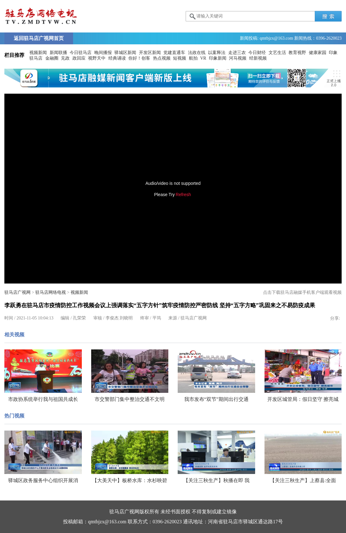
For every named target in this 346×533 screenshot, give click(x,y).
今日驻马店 (80, 52)
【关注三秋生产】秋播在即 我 (216, 480)
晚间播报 (103, 52)
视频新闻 (38, 52)
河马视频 (237, 58)
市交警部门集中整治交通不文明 (130, 399)
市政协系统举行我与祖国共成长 (43, 399)
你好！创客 (139, 58)
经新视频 (258, 58)
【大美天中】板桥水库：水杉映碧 (129, 480)
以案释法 (216, 52)
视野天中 (97, 58)
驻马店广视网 (17, 292)
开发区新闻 (150, 52)
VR (203, 58)
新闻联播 (58, 52)
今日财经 (257, 52)
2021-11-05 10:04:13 (35, 318)
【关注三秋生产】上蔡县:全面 (303, 480)
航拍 (193, 58)
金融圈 (51, 58)
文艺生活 (277, 52)
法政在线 (196, 52)
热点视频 (162, 58)
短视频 (179, 58)
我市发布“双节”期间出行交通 (216, 399)
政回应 (79, 58)
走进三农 (237, 52)
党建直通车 (174, 52)
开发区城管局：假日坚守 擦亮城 (303, 399)
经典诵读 (117, 58)
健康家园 (317, 52)
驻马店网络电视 (50, 292)
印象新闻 (217, 58)
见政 (65, 58)
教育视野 (297, 52)
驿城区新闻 (125, 52)
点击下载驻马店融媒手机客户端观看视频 (302, 292)
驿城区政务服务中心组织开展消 (43, 480)
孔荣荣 (79, 318)
